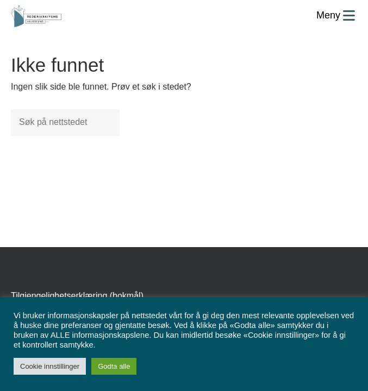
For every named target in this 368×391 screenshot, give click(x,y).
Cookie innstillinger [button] (49, 366)
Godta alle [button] (114, 366)
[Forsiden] (36, 16)
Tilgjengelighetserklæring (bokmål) (77, 295)
